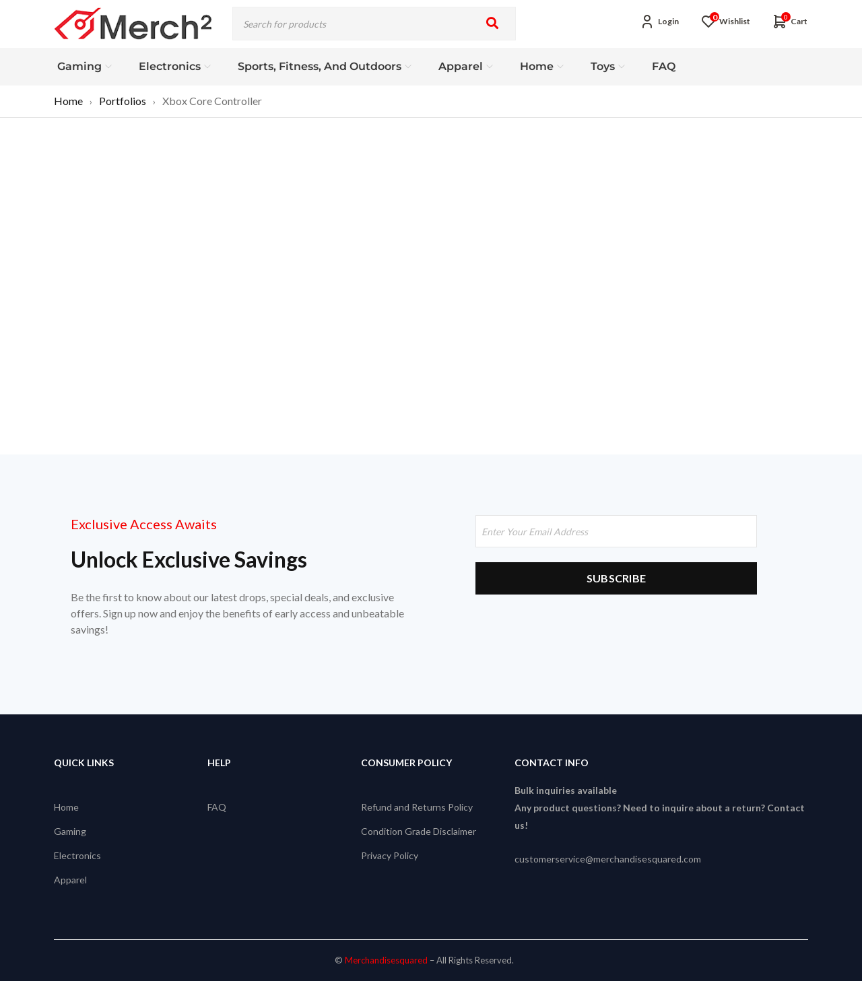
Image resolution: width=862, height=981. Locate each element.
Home (68, 100)
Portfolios (122, 100)
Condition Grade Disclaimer (418, 831)
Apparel (70, 879)
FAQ (216, 807)
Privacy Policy (389, 855)
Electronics (77, 855)
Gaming (70, 831)
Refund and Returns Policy (417, 807)
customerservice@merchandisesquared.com (608, 859)
